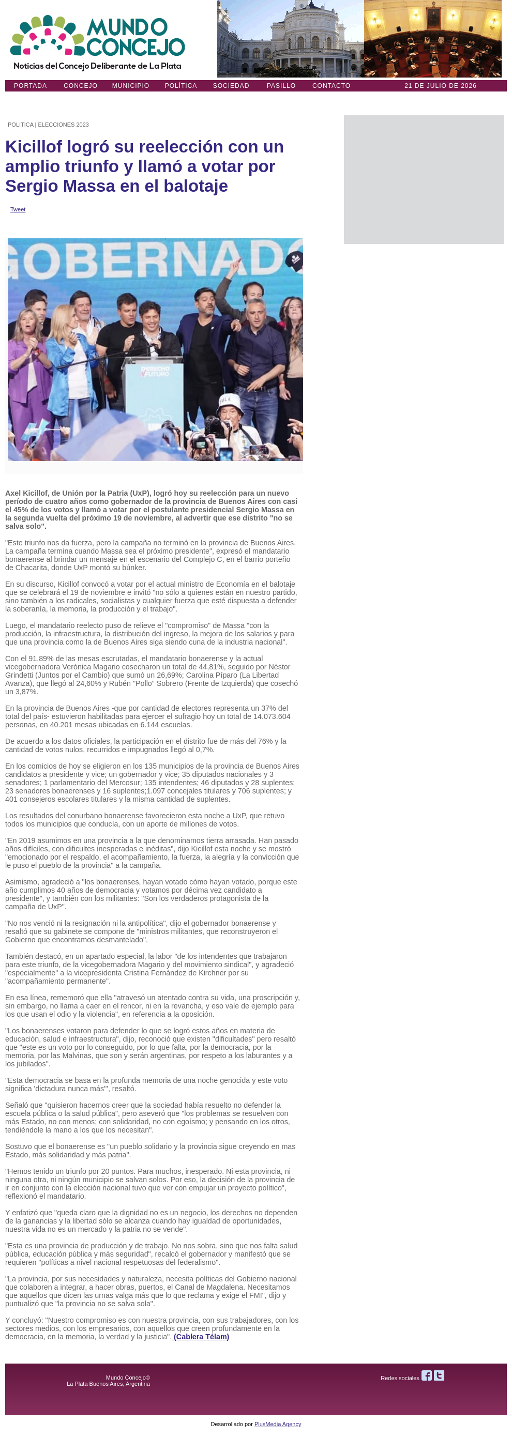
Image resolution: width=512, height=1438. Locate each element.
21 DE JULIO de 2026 (440, 85)
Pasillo (281, 85)
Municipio (130, 85)
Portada (30, 85)
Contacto (331, 85)
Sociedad (231, 85)
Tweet (17, 209)
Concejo (81, 85)
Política (181, 85)
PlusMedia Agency (278, 1424)
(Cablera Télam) (200, 1337)
